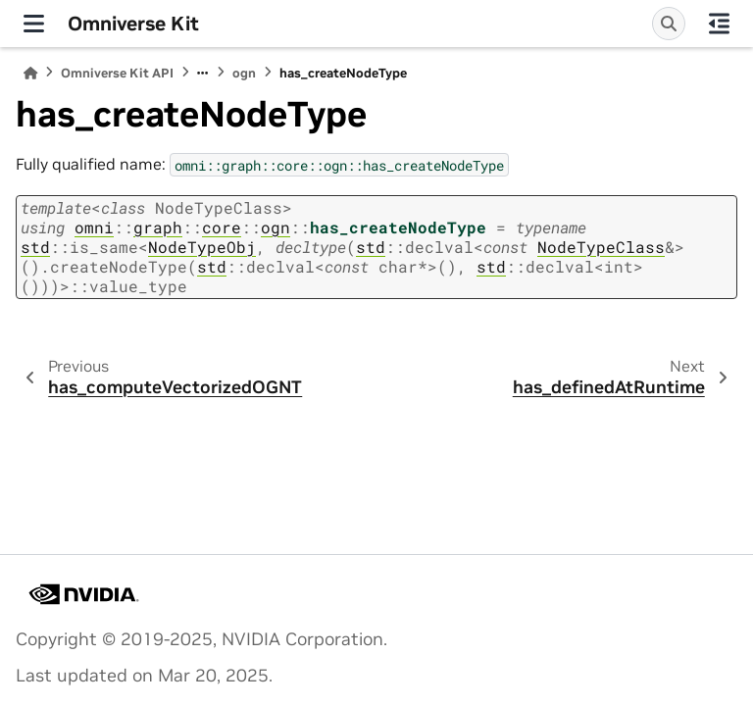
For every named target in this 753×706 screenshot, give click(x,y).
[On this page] (719, 23)
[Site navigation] (34, 23)
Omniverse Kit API (117, 73)
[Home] (30, 73)
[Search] (668, 23)
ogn (244, 73)
